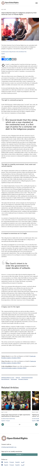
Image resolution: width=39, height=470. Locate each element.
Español (3, 53)
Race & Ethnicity (5, 379)
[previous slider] (36, 424)
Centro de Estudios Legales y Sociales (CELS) (13, 368)
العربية (22, 462)
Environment (14, 379)
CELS (2, 73)
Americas (18, 377)
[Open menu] (36, 3)
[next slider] (2, 424)
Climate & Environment (27, 377)
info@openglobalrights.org (8, 447)
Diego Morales (12, 51)
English (6, 462)
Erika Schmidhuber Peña (21, 51)
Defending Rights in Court (7, 377)
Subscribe (18, 454)
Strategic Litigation (23, 379)
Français (8, 420)
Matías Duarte (5, 51)
